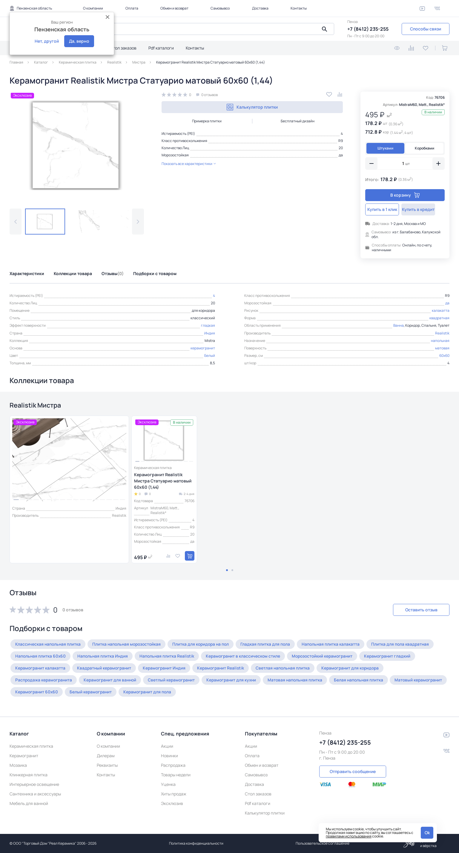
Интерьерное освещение (34, 784)
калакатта (440, 310)
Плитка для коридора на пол (205, 645)
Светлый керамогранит (177, 681)
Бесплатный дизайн (297, 121)
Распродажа (173, 765)
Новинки (169, 755)
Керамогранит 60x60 (98, 693)
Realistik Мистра (38, 406)
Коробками (424, 148)
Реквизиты (107, 765)
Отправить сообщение (353, 771)
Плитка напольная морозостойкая (129, 645)
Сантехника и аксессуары (35, 794)
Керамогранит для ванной (113, 681)
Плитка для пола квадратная (408, 645)
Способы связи (425, 29)
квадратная (439, 317)
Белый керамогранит (154, 693)
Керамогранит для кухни (238, 681)
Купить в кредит (425, 209)
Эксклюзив (172, 803)
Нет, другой (47, 41)
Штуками (385, 148)
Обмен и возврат (174, 8)
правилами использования (349, 836)
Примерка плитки (207, 121)
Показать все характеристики (189, 163)
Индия (209, 333)
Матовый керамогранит (40, 693)
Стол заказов (123, 48)
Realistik (442, 333)
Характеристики (27, 273)
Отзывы (113, 273)
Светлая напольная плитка (290, 669)
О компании (93, 8)
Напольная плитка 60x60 (41, 657)
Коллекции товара (73, 273)
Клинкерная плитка (28, 775)
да (341, 155)
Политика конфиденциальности (196, 843)
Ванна (398, 325)
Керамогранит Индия (169, 669)
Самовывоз (220, 8)
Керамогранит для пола (212, 693)
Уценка (168, 784)
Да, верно (79, 41)
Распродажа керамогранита (45, 681)
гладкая (208, 325)
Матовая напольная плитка (304, 681)
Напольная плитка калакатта (338, 645)
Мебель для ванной (29, 803)
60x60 (444, 355)
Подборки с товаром (154, 273)
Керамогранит (24, 755)
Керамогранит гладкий (396, 657)
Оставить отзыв (418, 611)
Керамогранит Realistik (227, 669)
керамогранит (203, 348)
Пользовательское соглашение (322, 843)
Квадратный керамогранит (107, 669)
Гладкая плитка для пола (272, 645)
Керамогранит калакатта (41, 669)
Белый (209, 355)
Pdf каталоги (161, 48)
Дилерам (106, 755)
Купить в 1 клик (385, 209)
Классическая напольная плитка (49, 645)
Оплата (131, 8)
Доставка (260, 8)
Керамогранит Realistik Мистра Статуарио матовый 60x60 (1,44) (162, 482)
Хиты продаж (173, 794)
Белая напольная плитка (369, 681)
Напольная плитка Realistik (170, 657)
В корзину (405, 195)
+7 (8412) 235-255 (368, 29)
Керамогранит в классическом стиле (247, 657)
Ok (427, 832)
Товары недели (176, 775)
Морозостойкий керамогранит (329, 657)
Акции (167, 746)
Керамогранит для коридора (360, 669)
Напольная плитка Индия (104, 657)
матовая (442, 348)
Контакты (299, 8)
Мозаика (18, 765)
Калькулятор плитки (252, 107)
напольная (440, 340)
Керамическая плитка (31, 746)
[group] (77, 145)
